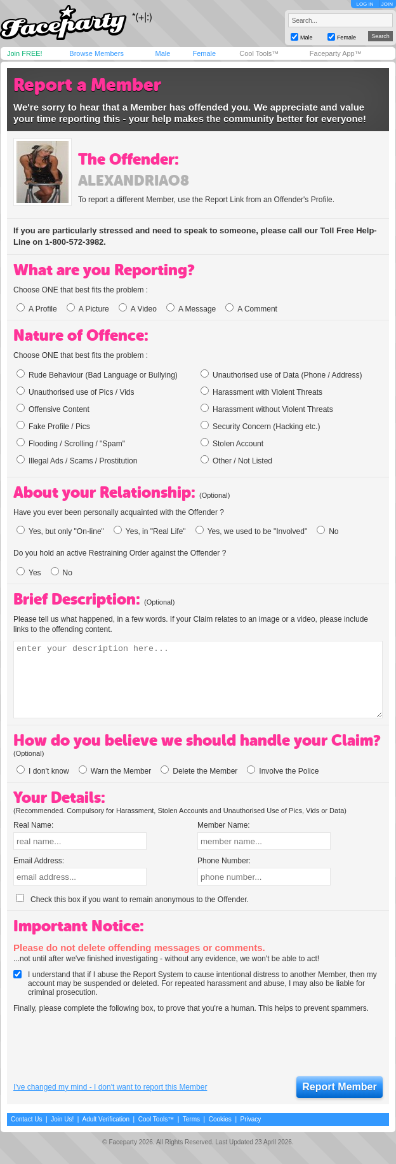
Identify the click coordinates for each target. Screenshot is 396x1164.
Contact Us (26, 1119)
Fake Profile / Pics (53, 426)
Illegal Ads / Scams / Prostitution (76, 460)
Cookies (220, 1119)
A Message (191, 309)
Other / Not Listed (236, 460)
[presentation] (109, 1045)
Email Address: (38, 860)
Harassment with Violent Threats (261, 392)
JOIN (387, 4)
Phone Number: (224, 860)
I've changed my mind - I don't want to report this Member (110, 1087)
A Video (138, 309)
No (327, 531)
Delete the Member (199, 771)
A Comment (251, 309)
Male (162, 53)
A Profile (36, 309)
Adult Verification (105, 1119)
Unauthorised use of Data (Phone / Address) (281, 374)
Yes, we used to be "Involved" (251, 531)
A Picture (88, 309)
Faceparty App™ (336, 53)
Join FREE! (25, 53)
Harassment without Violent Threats (267, 409)
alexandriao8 (133, 180)
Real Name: (33, 825)
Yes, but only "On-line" (60, 531)
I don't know (42, 771)
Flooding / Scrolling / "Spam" (70, 443)
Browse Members (96, 53)
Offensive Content (52, 409)
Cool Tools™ (259, 53)
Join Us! (62, 1119)
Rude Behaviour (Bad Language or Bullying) (97, 374)
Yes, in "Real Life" (150, 531)
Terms (191, 1119)
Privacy (251, 1119)
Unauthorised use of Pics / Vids (75, 392)
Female (204, 53)
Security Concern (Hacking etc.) (260, 426)
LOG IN (364, 4)
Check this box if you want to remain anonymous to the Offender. (132, 899)
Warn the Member (115, 771)
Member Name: (223, 825)
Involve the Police (283, 771)
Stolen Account (232, 443)
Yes (28, 572)
